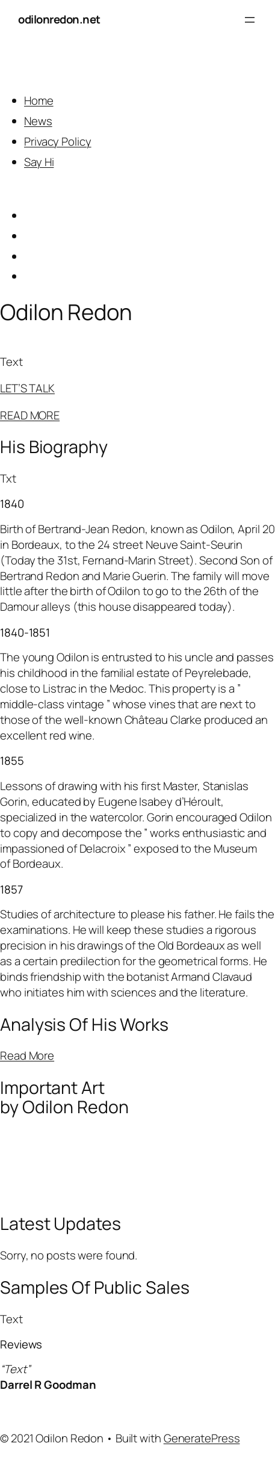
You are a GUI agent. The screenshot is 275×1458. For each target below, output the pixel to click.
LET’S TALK (27, 388)
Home (39, 100)
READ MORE (30, 415)
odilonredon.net (59, 19)
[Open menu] (250, 20)
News (38, 121)
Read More (27, 1055)
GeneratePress (202, 1438)
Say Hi (39, 162)
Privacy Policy (57, 141)
